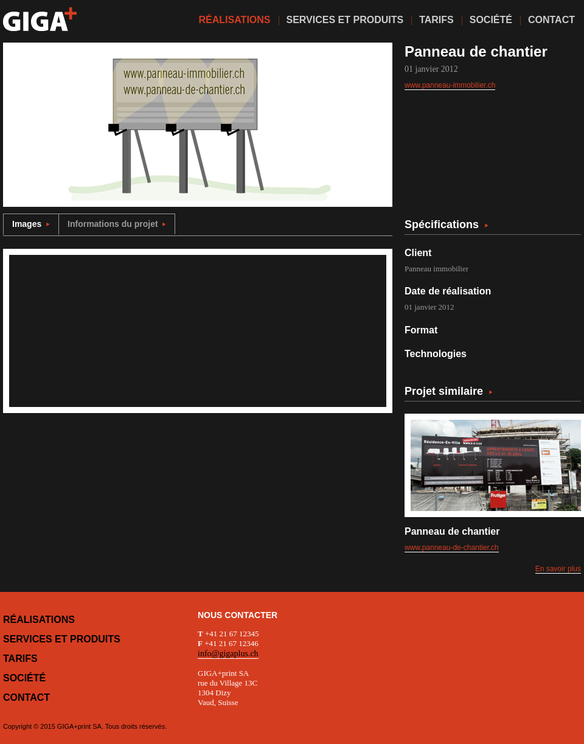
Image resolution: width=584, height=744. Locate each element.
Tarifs (20, 658)
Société (24, 678)
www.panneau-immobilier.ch (450, 85)
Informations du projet (117, 224)
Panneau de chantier (452, 531)
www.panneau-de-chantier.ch (452, 547)
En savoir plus (558, 569)
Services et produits (61, 639)
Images (31, 224)
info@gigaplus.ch (228, 653)
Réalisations (39, 619)
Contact (26, 697)
